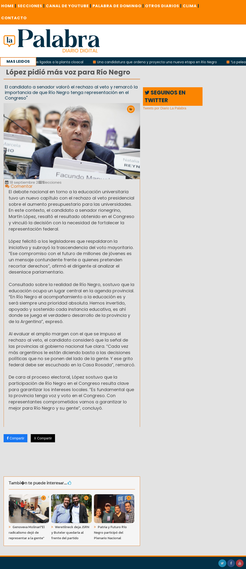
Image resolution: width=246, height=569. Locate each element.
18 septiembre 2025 (24, 182)
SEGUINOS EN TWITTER (165, 96)
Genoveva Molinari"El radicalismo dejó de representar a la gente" (27, 533)
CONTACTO (14, 18)
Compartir (15, 438)
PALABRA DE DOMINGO (118, 6)
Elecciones (50, 182)
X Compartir (43, 438)
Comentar (19, 186)
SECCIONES (31, 6)
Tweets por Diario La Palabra (164, 108)
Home (8, 6)
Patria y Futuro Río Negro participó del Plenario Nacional (110, 533)
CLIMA (191, 6)
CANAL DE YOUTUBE (68, 6)
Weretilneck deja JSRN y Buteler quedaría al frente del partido (70, 533)
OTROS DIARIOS (163, 6)
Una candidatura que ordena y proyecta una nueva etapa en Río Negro (159, 62)
